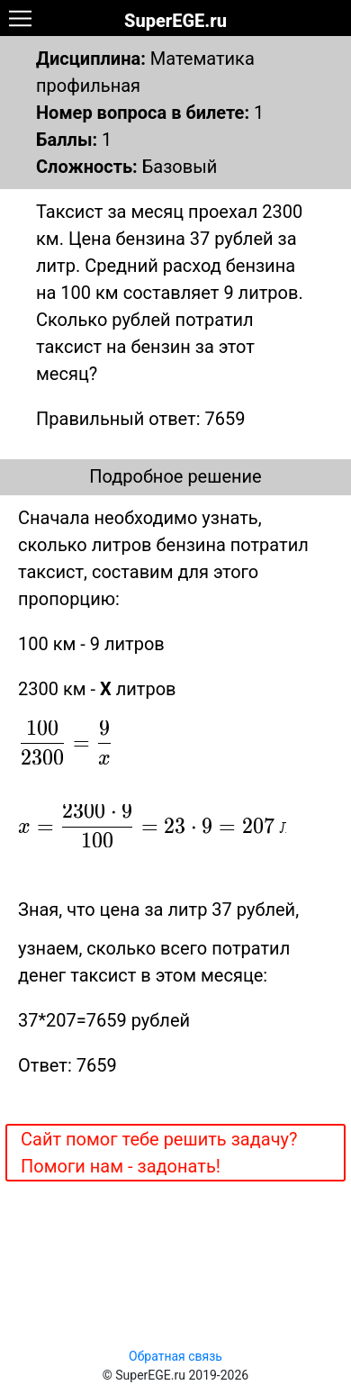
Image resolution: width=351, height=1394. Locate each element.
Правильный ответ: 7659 (140, 419)
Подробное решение (175, 476)
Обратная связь (175, 1356)
